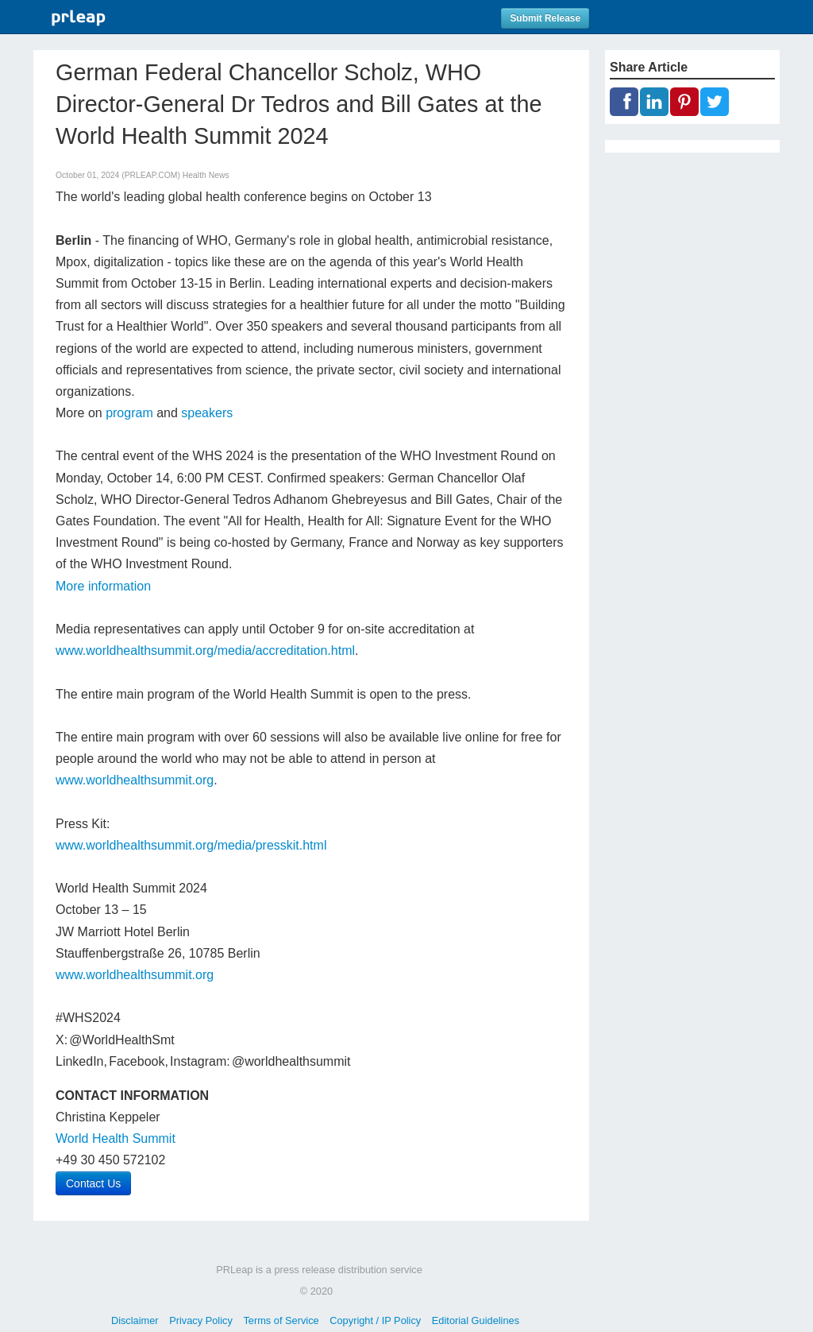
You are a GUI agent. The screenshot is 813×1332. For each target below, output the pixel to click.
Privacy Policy (201, 1320)
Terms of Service (280, 1320)
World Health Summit (115, 1138)
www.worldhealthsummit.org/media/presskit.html (191, 845)
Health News (206, 175)
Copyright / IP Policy (375, 1320)
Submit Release (545, 18)
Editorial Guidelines (475, 1320)
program (129, 413)
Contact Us (93, 1183)
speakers (207, 413)
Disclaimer (135, 1320)
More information (103, 586)
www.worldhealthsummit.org (135, 780)
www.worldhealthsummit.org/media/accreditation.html (205, 650)
